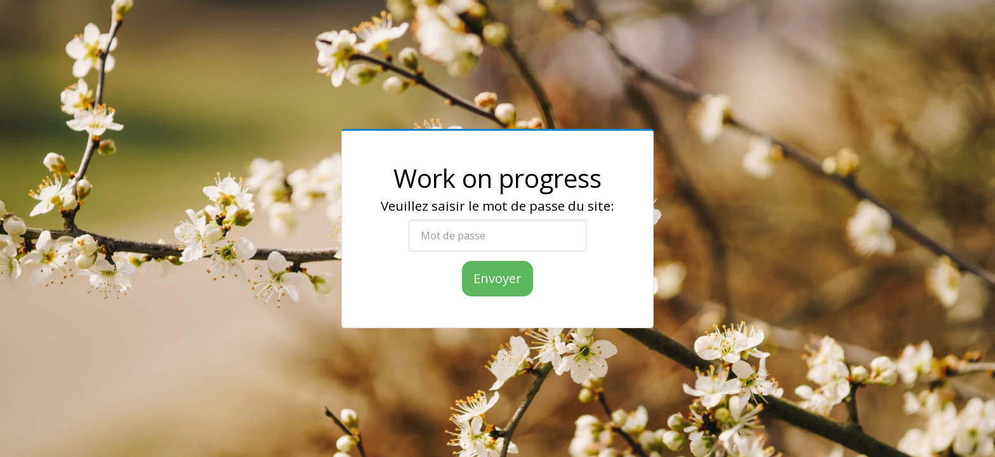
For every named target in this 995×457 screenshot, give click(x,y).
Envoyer (497, 278)
